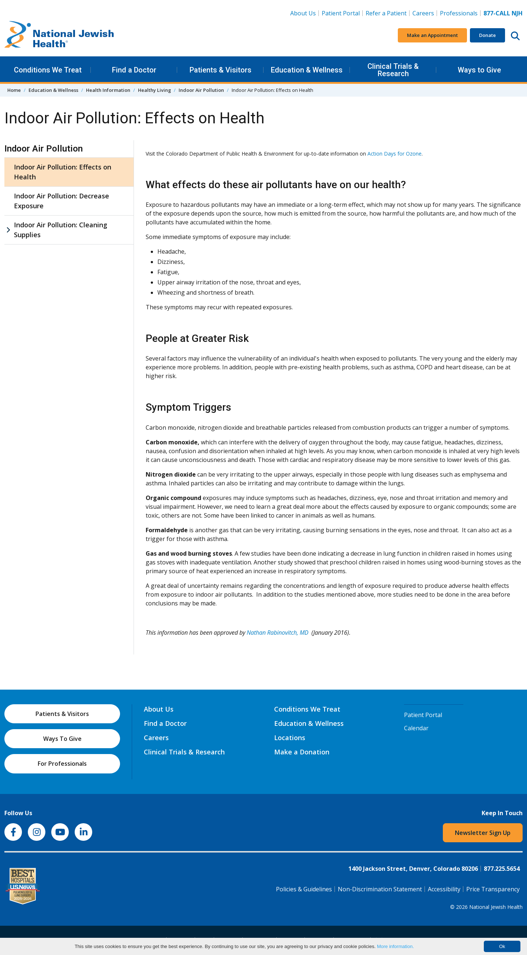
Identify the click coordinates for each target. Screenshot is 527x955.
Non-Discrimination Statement (380, 889)
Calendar (416, 728)
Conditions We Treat (48, 70)
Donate (487, 35)
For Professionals (62, 764)
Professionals (459, 13)
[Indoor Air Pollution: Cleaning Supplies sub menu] (8, 230)
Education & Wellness (307, 70)
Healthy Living (154, 90)
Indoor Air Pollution (201, 90)
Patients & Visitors (220, 70)
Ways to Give (479, 70)
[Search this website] (515, 35)
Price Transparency (493, 889)
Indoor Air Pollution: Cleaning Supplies (60, 229)
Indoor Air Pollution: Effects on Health (62, 172)
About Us (303, 13)
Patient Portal (341, 13)
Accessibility (444, 889)
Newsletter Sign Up (483, 833)
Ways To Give (62, 739)
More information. (395, 946)
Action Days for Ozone (394, 153)
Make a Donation (301, 751)
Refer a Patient (386, 13)
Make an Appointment (432, 35)
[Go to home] (59, 35)
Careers (424, 12)
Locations (289, 737)
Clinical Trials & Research (393, 70)
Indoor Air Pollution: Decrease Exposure (61, 200)
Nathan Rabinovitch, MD (278, 632)
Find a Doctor (134, 70)
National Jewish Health (496, 906)
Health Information (108, 90)
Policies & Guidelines (304, 889)
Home (14, 90)
